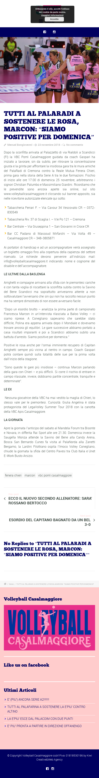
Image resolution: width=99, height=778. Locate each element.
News (11, 584)
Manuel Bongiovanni (19, 145)
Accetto (54, 19)
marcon (30, 475)
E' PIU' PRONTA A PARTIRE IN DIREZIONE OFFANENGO (44, 726)
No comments (74, 145)
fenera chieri (13, 475)
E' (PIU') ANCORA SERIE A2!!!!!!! (28, 699)
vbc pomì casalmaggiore (55, 475)
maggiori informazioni (52, 15)
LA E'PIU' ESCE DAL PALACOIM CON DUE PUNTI (40, 719)
